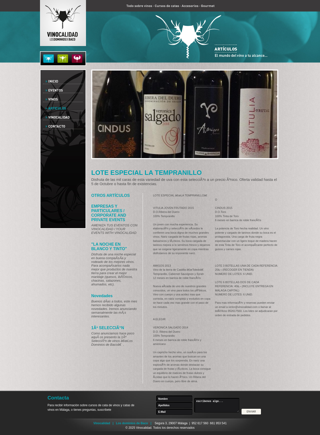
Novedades (101, 296)
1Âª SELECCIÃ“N (107, 328)
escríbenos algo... (218, 405)
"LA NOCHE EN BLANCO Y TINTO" (109, 246)
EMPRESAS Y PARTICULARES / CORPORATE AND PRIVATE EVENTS (108, 213)
